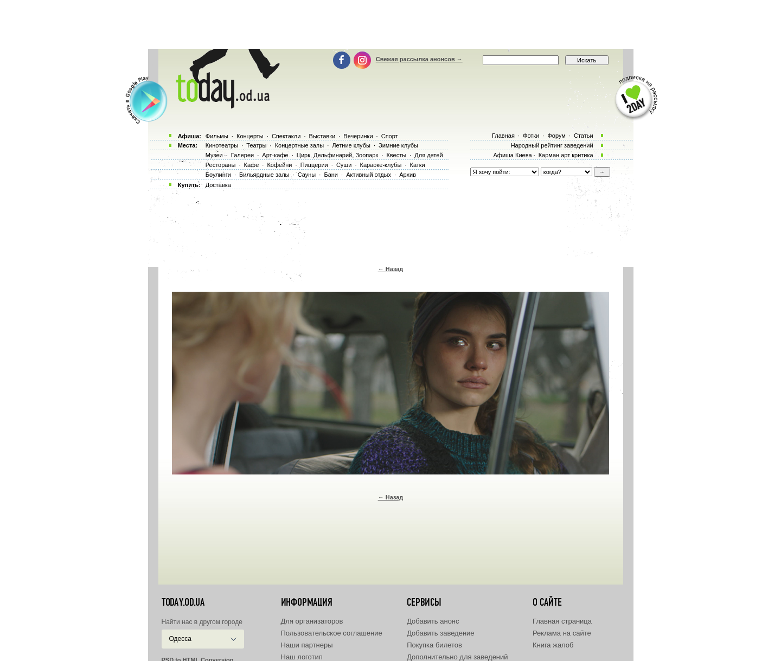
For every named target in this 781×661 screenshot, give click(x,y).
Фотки (531, 135)
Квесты (396, 155)
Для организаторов (312, 621)
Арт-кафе (275, 155)
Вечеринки (358, 136)
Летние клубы (351, 145)
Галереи (242, 155)
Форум (556, 135)
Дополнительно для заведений (457, 657)
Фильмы (217, 136)
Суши (343, 165)
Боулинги (218, 174)
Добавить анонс (433, 621)
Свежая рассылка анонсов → (419, 59)
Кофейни (279, 165)
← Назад (391, 269)
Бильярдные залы (264, 174)
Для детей (428, 155)
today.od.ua (183, 602)
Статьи (583, 135)
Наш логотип (302, 657)
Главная (503, 135)
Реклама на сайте (562, 633)
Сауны (307, 174)
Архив (407, 174)
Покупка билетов (434, 645)
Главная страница (562, 621)
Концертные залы (299, 145)
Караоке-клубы (381, 165)
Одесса (180, 639)
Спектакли (286, 136)
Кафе (251, 165)
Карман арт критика (566, 155)
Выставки (322, 136)
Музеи (214, 155)
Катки (417, 165)
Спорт (389, 136)
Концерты (250, 136)
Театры (256, 145)
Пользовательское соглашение (331, 633)
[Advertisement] (390, 24)
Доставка (218, 185)
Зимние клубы (398, 145)
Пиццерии (314, 165)
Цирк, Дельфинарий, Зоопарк (337, 155)
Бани (331, 174)
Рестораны (221, 165)
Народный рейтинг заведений (552, 145)
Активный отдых (368, 174)
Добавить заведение (440, 633)
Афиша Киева (512, 155)
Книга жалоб (553, 645)
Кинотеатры (222, 145)
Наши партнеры (307, 645)
